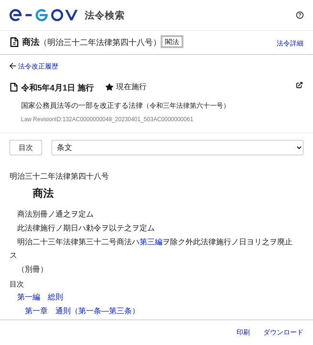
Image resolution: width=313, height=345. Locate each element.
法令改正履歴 (38, 66)
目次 (26, 147)
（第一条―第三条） (105, 311)
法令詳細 (290, 43)
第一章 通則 (48, 311)
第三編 (151, 242)
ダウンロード (283, 332)
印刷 (243, 332)
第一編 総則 (40, 297)
